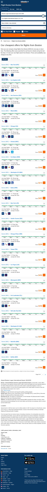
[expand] (44, 65)
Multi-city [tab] (19, 9)
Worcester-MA (4, 448)
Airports (3, 463)
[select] (44, 75)
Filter (5, 59)
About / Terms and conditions (31, 476)
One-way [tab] (12, 9)
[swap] (43, 15)
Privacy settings (28, 471)
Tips (2, 459)
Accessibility (27, 474)
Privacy (26, 473)
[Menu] (1, 1)
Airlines (2, 461)
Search (23, 35)
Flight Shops (4, 465)
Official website (7, 390)
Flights (2, 457)
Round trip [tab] (4, 9)
